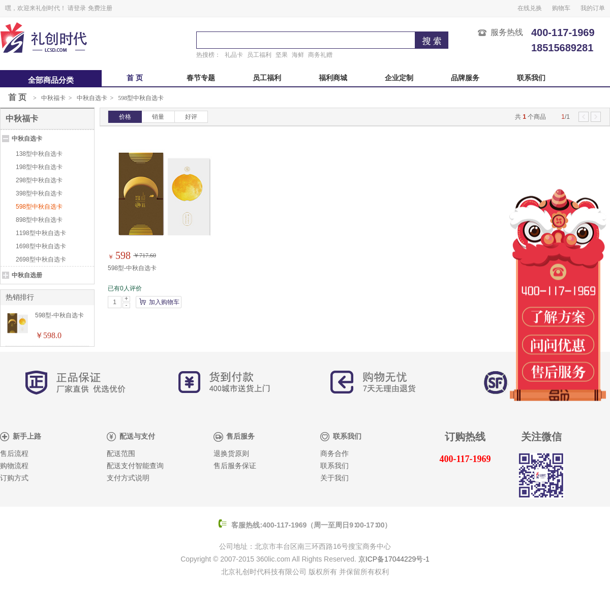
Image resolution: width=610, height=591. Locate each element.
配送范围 (121, 453)
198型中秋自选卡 (39, 167)
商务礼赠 (320, 54)
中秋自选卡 (92, 98)
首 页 (135, 78)
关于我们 (334, 478)
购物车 (561, 8)
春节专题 (201, 78)
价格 (125, 116)
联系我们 (531, 78)
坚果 (282, 54)
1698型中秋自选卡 (41, 246)
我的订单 (593, 8)
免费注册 (100, 8)
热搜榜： (208, 54)
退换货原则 (231, 453)
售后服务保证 (235, 466)
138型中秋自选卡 (39, 153)
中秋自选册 (27, 275)
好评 (191, 116)
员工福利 (259, 54)
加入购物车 (164, 302)
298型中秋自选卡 (39, 180)
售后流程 (14, 453)
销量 (158, 116)
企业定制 (399, 78)
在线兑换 (529, 8)
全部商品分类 (51, 80)
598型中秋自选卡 (141, 98)
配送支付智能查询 (135, 466)
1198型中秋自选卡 (41, 233)
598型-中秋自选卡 (132, 268)
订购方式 (14, 478)
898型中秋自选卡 (39, 219)
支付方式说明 (128, 478)
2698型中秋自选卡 (41, 259)
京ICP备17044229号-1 (394, 559)
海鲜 (298, 54)
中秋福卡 (53, 98)
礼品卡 (234, 54)
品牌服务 (465, 78)
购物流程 (14, 466)
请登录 (77, 8)
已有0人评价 (125, 288)
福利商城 (333, 78)
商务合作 (334, 453)
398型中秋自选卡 (39, 193)
